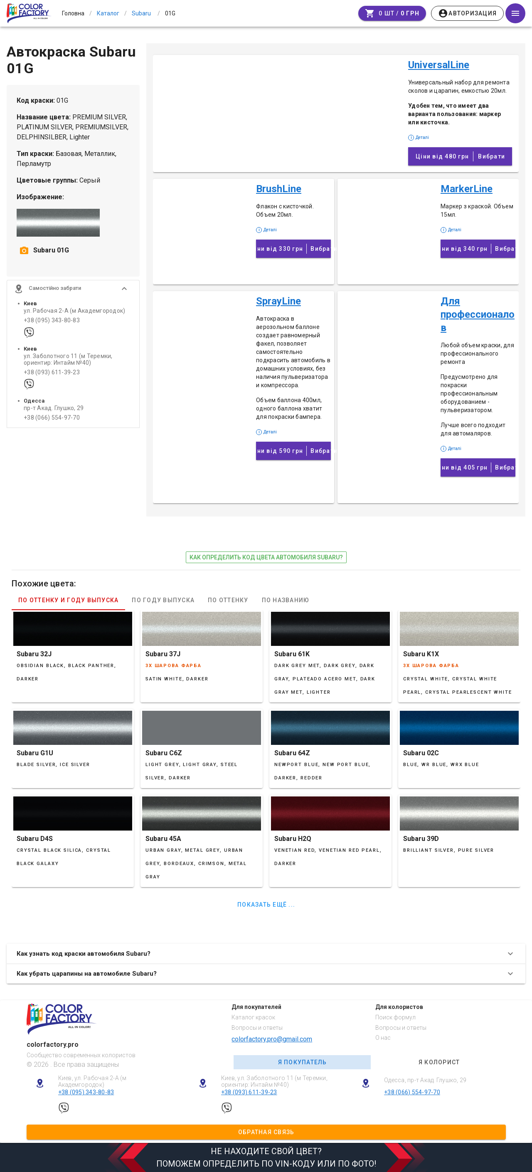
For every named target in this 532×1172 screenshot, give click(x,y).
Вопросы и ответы (257, 1027)
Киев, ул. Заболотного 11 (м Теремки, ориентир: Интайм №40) (274, 1081)
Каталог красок (253, 1017)
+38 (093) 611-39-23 (52, 373)
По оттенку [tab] (228, 600)
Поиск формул (395, 1017)
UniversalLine (438, 65)
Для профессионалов (478, 314)
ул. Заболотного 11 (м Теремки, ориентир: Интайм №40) (68, 360)
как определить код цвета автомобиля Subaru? (266, 557)
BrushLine (278, 189)
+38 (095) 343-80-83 (52, 321)
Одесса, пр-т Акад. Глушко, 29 (425, 1080)
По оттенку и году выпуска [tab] (68, 600)
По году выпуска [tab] (163, 600)
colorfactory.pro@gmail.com (272, 1039)
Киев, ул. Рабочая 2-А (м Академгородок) (92, 1081)
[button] (73, 289)
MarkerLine (467, 189)
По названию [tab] (286, 600)
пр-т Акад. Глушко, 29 (54, 409)
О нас (383, 1037)
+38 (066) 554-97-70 (52, 418)
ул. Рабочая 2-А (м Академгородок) (74, 312)
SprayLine (278, 301)
